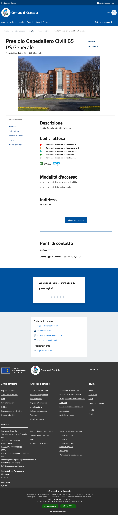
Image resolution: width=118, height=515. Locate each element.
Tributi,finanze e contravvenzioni (72, 398)
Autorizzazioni (65, 410)
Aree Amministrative (9, 394)
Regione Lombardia (8, 3)
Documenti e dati (8, 415)
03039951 (52, 250)
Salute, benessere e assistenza (71, 406)
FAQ (32, 439)
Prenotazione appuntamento (41, 431)
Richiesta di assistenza (39, 443)
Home (6, 30)
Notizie (91, 390)
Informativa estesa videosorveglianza (67, 445)
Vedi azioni (93, 46)
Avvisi (91, 398)
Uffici (3, 398)
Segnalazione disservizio (39, 435)
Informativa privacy (67, 435)
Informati (63, 439)
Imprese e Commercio (38, 402)
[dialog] (59, 501)
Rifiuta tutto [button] (68, 506)
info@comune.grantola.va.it (12, 466)
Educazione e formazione (69, 390)
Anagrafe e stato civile (39, 390)
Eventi (91, 414)
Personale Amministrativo (11, 411)
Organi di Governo (8, 390)
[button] (59, 511)
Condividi (93, 41)
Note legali (64, 450)
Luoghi (31, 30)
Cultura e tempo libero (39, 394)
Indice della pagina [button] (15, 119)
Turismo (33, 415)
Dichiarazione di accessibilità (71, 454)
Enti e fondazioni (7, 402)
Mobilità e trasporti (37, 419)
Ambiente (63, 402)
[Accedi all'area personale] (105, 3)
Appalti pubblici (36, 407)
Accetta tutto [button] (50, 506)
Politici (4, 407)
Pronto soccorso (43, 30)
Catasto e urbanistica (38, 411)
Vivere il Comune (19, 30)
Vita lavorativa (36, 398)
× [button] (115, 490)
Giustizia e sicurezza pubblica (71, 394)
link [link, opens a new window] (81, 501)
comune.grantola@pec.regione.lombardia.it (18, 459)
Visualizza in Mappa (76, 220)
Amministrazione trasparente (71, 431)
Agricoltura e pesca (67, 415)
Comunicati (93, 394)
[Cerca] (114, 12)
